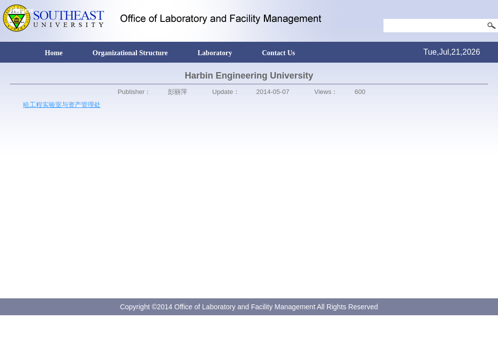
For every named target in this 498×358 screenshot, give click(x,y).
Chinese (21, 10)
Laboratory (215, 53)
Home (54, 53)
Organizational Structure (130, 53)
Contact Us (278, 53)
